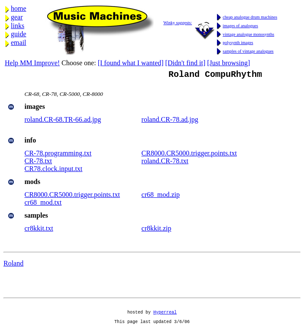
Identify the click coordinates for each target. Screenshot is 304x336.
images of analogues (240, 25)
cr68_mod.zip (161, 196)
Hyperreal (165, 317)
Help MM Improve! (32, 63)
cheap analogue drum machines (250, 17)
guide (18, 34)
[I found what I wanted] (131, 63)
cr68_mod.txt (43, 204)
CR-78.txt (38, 162)
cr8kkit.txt (39, 230)
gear (17, 17)
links (17, 25)
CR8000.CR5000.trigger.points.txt (189, 154)
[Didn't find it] (185, 63)
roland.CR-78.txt (165, 162)
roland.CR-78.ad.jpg (170, 121)
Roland (13, 265)
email (18, 42)
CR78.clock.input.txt (54, 170)
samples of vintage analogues (248, 51)
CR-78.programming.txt (58, 154)
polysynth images (238, 42)
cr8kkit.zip (156, 230)
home (18, 8)
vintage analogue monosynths (248, 34)
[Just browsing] (228, 63)
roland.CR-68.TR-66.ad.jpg (63, 121)
